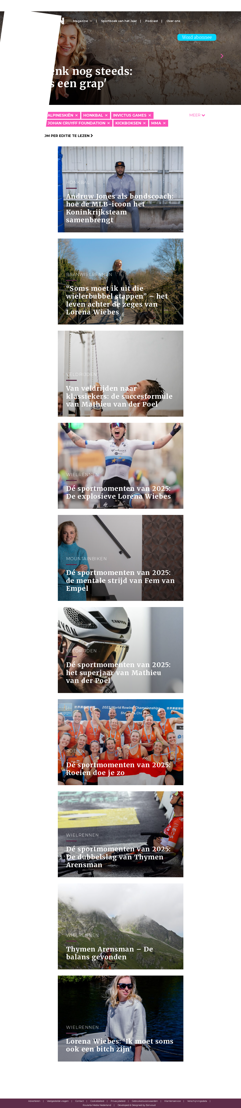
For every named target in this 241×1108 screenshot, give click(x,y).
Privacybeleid (118, 1101)
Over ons (173, 21)
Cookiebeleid (97, 1101)
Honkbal (93, 115)
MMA (156, 123)
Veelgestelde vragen (58, 1101)
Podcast (151, 21)
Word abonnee (197, 37)
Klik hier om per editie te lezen (59, 136)
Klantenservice (172, 1101)
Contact (79, 1101)
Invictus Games (130, 115)
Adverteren (34, 1101)
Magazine (80, 21)
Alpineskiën (60, 115)
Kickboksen (128, 123)
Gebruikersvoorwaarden (145, 1101)
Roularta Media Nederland (97, 1105)
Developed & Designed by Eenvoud (137, 1105)
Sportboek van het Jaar (119, 21)
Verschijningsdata (197, 1101)
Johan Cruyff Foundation (76, 123)
